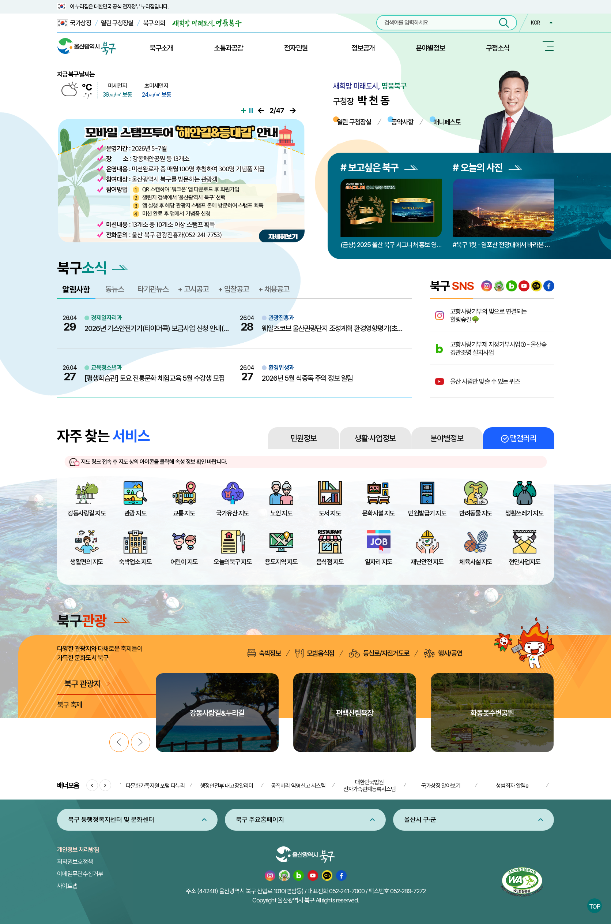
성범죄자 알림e (512, 785)
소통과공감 (228, 48)
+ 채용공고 (273, 289)
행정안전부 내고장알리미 (226, 785)
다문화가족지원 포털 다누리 (155, 785)
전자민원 (296, 48)
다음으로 (293, 110)
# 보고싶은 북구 (379, 167)
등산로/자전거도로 (379, 653)
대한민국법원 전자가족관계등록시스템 (369, 786)
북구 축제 (69, 704)
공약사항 (402, 122)
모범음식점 (314, 653)
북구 (93, 620)
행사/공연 (443, 653)
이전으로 (261, 110)
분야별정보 (430, 48)
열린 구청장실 (117, 23)
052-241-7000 (347, 891)
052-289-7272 (408, 891)
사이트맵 (67, 886)
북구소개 (161, 48)
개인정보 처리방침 (78, 849)
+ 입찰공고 (233, 289)
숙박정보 (264, 653)
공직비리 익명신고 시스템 (298, 785)
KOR (535, 23)
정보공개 (363, 48)
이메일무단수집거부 (80, 874)
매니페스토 (447, 122)
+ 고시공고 (193, 289)
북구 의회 (154, 23)
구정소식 (497, 48)
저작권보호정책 (75, 861)
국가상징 (74, 23)
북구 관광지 (82, 684)
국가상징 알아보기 (440, 785)
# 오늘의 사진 (487, 167)
